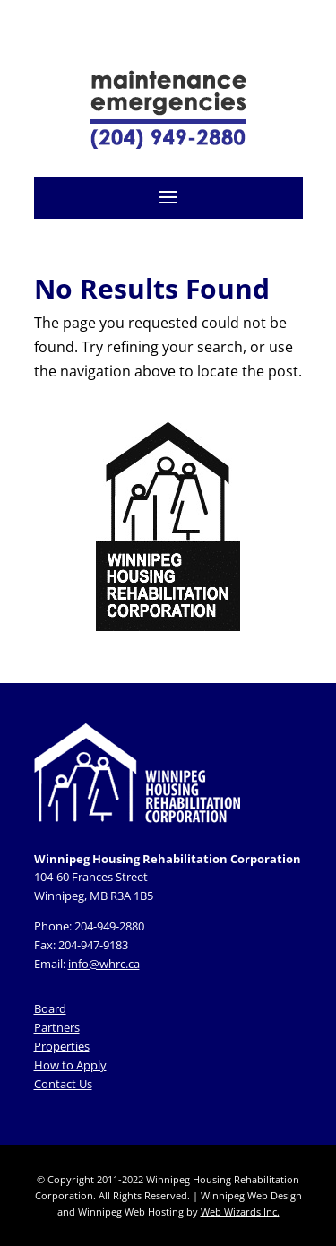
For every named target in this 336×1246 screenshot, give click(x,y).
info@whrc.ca (104, 964)
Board (50, 1008)
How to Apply (70, 1065)
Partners (57, 1027)
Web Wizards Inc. (240, 1211)
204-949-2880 (109, 926)
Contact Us (63, 1084)
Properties (62, 1046)
